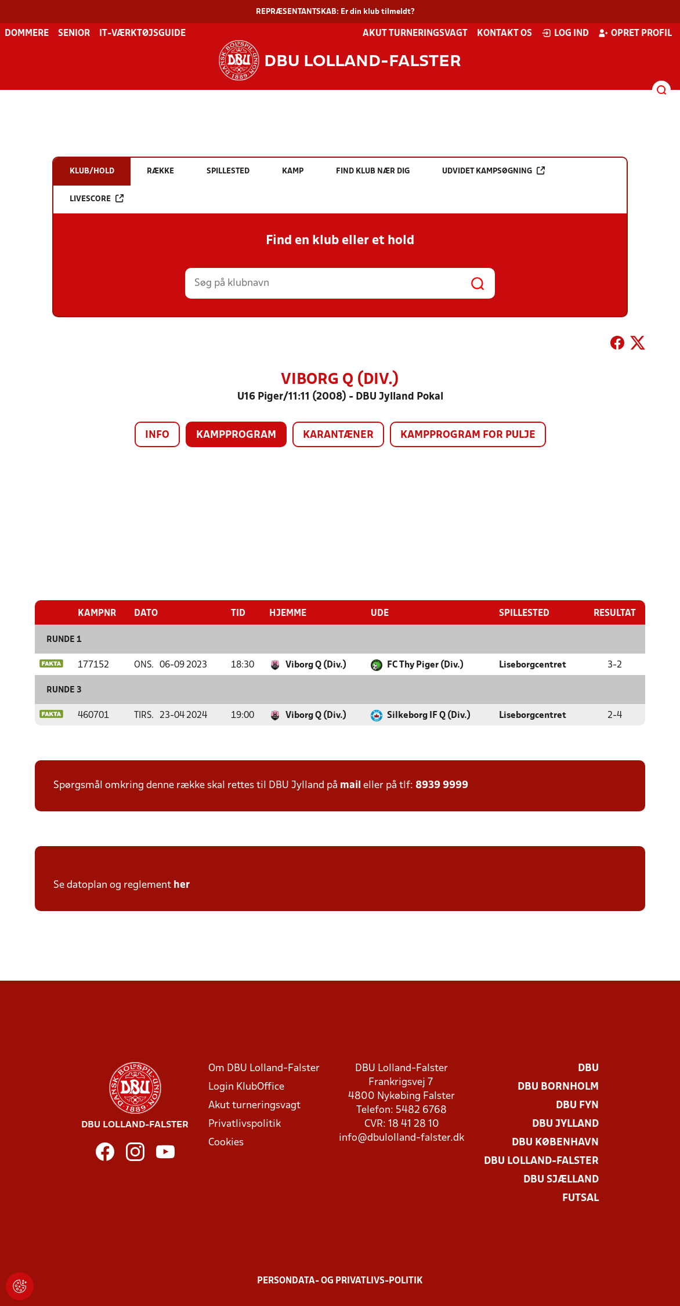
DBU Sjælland (561, 1180)
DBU (588, 1068)
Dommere (27, 34)
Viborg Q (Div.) (315, 665)
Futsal (580, 1198)
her (181, 885)
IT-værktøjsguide (142, 34)
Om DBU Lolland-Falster (264, 1068)
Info (157, 435)
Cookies (226, 1143)
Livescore (97, 198)
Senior (74, 34)
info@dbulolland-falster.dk (401, 1138)
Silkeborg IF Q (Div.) (429, 716)
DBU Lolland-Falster (541, 1161)
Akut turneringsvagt (415, 34)
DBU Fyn (577, 1106)
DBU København (555, 1143)
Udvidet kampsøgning (493, 170)
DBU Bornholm (558, 1087)
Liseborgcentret (532, 665)
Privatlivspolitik (244, 1124)
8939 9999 (441, 785)
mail (350, 785)
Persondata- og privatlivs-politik (340, 1281)
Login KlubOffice (246, 1087)
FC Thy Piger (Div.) (425, 665)
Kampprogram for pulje (468, 435)
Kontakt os (504, 34)
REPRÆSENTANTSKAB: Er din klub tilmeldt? (335, 12)
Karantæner (338, 435)
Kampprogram (236, 435)
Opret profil (635, 33)
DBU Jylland (565, 1124)
